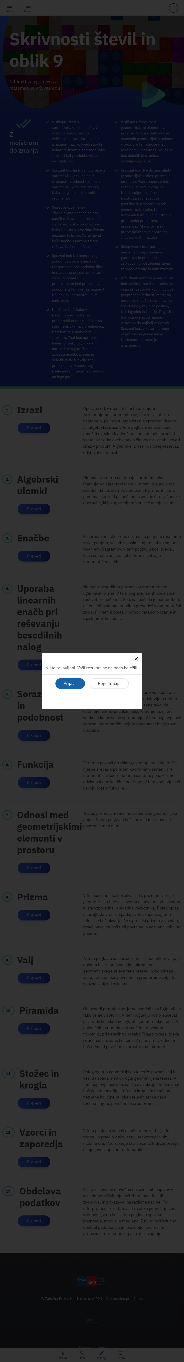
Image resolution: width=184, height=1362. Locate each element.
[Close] (136, 659)
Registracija (109, 683)
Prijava (70, 683)
